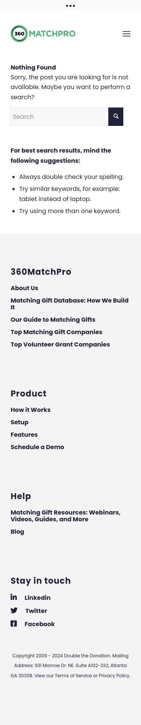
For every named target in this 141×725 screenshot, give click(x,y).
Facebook (33, 624)
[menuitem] (126, 33)
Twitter (29, 611)
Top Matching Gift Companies (56, 332)
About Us (24, 288)
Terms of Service (73, 675)
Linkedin (31, 597)
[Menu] (126, 33)
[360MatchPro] (58, 33)
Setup (20, 422)
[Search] (67, 116)
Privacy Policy (114, 675)
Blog (17, 531)
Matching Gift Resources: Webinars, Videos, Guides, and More (66, 516)
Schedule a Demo (37, 447)
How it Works (30, 410)
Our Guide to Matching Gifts (53, 319)
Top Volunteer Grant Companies (60, 344)
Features (24, 434)
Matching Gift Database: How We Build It (70, 304)
